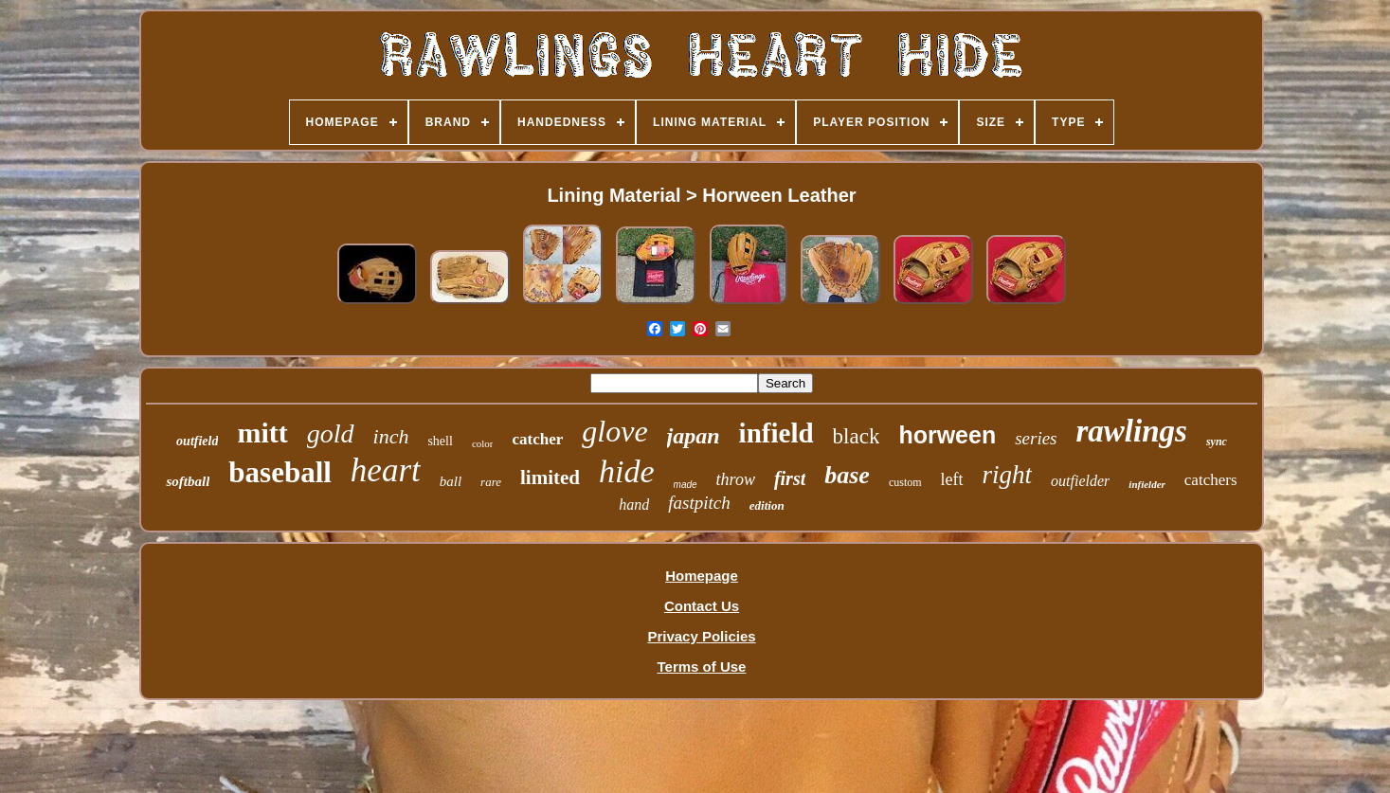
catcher (537, 439)
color (483, 443)
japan (693, 436)
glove (614, 431)
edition (767, 505)
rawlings (1131, 431)
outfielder (1080, 481)
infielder (1146, 484)
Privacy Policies (701, 636)
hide (627, 471)
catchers (1210, 480)
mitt (262, 432)
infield (776, 433)
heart (386, 470)
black (856, 436)
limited (550, 477)
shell (439, 441)
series (1035, 438)
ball (450, 481)
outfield (197, 441)
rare (490, 482)
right (1008, 474)
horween (947, 435)
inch (391, 436)
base (847, 475)
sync (1216, 441)
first (789, 478)
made (685, 484)
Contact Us (701, 606)
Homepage (701, 576)
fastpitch (699, 503)
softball (187, 481)
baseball (280, 472)
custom (905, 482)
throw (735, 479)
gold (330, 433)
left (952, 479)
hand (634, 504)
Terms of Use (702, 666)
